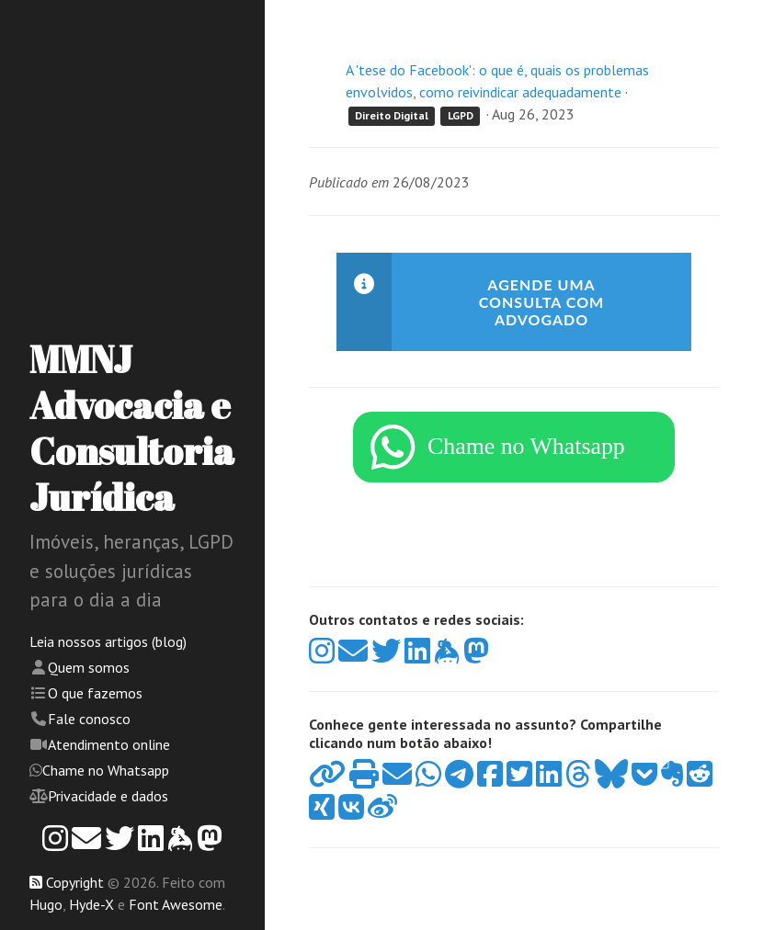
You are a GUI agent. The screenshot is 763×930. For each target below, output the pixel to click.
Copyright (75, 882)
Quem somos (89, 667)
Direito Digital (391, 115)
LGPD (460, 115)
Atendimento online (109, 744)
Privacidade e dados (108, 796)
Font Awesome (175, 904)
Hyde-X (91, 904)
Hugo (46, 904)
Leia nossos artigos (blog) (108, 641)
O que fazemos (95, 693)
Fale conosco (89, 718)
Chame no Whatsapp (105, 770)
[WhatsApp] (514, 454)
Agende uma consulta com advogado (541, 302)
